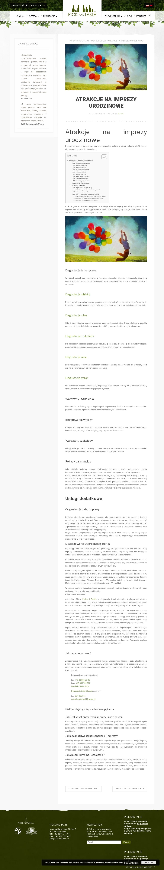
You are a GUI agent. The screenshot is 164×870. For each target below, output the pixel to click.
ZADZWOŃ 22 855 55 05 (28, 5)
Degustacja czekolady (82, 170)
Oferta (34, 16)
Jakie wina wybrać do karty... (84, 789)
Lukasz (110, 114)
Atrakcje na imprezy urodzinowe (106, 102)
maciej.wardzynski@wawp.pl (83, 699)
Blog (129, 16)
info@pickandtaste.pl (80, 686)
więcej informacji (131, 862)
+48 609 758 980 (83, 683)
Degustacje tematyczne (83, 163)
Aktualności (93, 41)
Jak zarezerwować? (82, 192)
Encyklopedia (113, 16)
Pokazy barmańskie (82, 183)
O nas (20, 16)
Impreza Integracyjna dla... (129, 789)
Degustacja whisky (81, 165)
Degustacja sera (81, 172)
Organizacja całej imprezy (84, 187)
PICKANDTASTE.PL (78, 41)
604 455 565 (80, 696)
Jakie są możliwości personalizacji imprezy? (91, 198)
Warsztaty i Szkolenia (82, 176)
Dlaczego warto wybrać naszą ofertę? (89, 190)
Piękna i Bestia (89, 599)
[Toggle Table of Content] (102, 156)
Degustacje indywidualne (81, 691)
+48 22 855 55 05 (82, 680)
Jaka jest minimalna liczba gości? (88, 200)
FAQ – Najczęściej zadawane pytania (87, 194)
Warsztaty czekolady (82, 181)
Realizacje (50, 16)
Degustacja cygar (81, 174)
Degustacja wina (81, 167)
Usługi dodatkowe (79, 185)
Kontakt (141, 16)
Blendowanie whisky (82, 178)
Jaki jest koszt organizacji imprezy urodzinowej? (92, 196)
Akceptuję (149, 862)
